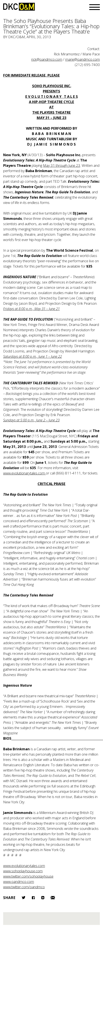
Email (53, 897)
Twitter (23, 897)
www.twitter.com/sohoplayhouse (28, 876)
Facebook (33, 897)
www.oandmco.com (18, 881)
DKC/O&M (19, 7)
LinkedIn (42, 897)
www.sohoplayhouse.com (23, 870)
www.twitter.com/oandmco (24, 886)
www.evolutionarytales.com (24, 865)
